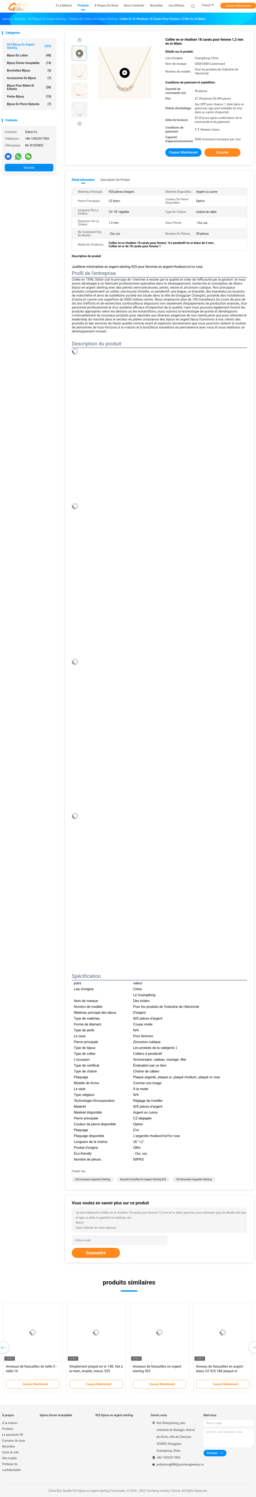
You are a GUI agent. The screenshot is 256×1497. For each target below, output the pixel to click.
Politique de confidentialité (11, 1467)
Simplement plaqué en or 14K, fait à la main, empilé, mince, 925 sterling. (96, 1371)
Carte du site (10, 1452)
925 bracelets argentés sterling (194, 1179)
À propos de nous (13, 1440)
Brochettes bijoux (29, 70)
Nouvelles (8, 1446)
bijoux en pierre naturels (29, 104)
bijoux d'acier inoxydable (29, 63)
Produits (7, 1429)
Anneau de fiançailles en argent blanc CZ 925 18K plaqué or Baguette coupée (219, 1371)
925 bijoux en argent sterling (29, 46)
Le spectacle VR (12, 1434)
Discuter (29, 167)
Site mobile (9, 1458)
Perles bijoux (29, 96)
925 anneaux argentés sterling (92, 1179)
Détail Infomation (83, 179)
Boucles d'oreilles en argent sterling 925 (143, 1179)
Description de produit (115, 179)
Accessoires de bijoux (29, 78)
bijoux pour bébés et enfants (29, 87)
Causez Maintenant (238, 5)
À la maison (9, 1423)
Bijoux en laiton (29, 55)
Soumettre (96, 1252)
